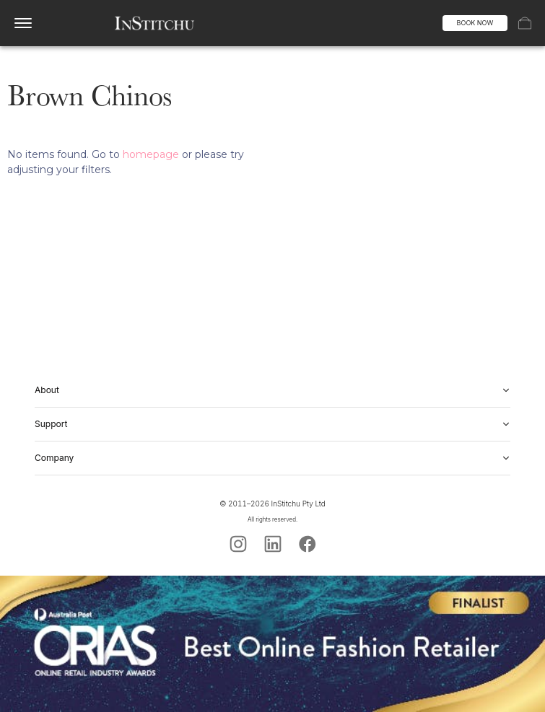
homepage (151, 154)
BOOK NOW (475, 23)
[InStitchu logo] (154, 23)
